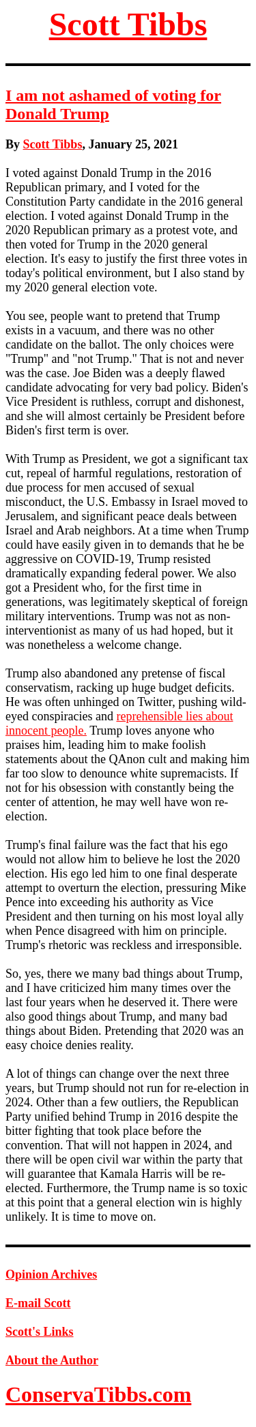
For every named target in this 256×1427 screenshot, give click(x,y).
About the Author (51, 1360)
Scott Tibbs (128, 24)
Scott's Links (39, 1331)
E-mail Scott (37, 1303)
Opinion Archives (51, 1274)
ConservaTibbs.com (98, 1394)
